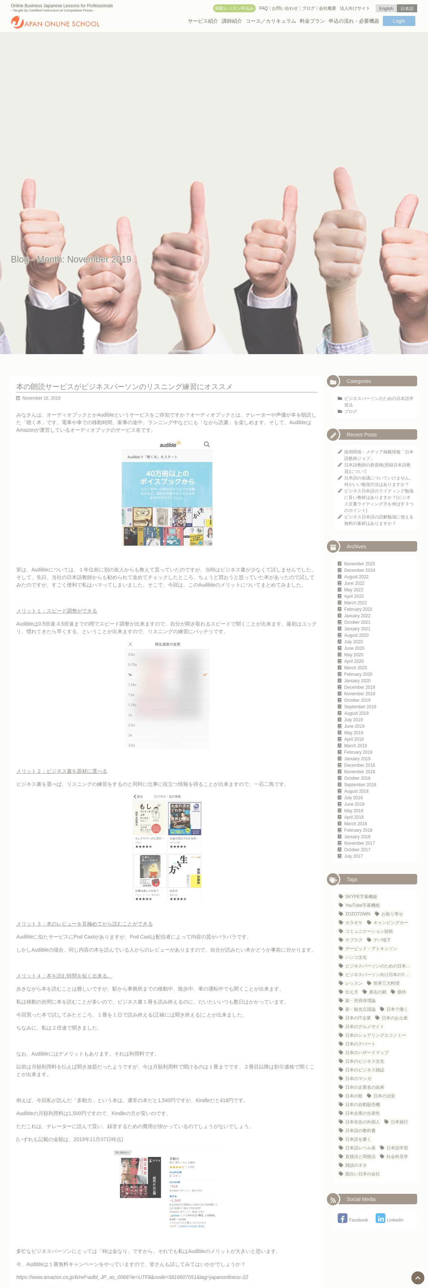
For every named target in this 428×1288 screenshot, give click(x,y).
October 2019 (357, 700)
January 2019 (357, 758)
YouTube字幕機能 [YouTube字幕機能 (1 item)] (362, 905)
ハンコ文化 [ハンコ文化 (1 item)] (356, 957)
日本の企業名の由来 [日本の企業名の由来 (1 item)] (364, 1087)
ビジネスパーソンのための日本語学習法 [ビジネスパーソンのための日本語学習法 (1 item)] (378, 966)
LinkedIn (389, 1220)
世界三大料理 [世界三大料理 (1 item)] (386, 983)
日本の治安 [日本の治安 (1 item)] (384, 1095)
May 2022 (353, 589)
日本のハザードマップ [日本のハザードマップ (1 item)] (367, 1052)
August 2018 (356, 791)
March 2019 (355, 745)
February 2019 (358, 752)
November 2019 (359, 693)
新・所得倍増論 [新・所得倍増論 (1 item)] (360, 1000)
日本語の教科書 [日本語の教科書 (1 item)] (360, 1130)
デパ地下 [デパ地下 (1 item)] (382, 940)
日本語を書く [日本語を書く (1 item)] (358, 1139)
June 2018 (354, 804)
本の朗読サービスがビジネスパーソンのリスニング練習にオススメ (124, 387)
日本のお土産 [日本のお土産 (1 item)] (395, 1018)
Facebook (353, 1220)
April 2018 (354, 817)
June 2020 (354, 648)
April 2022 (354, 596)
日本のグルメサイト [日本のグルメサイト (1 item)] (364, 1026)
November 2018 (359, 771)
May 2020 (353, 654)
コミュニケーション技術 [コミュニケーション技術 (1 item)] (369, 931)
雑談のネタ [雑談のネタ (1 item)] (356, 1165)
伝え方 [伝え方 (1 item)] (351, 992)
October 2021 (357, 622)
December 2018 (359, 765)
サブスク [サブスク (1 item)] (354, 940)
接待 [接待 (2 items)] (401, 992)
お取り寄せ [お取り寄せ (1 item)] (392, 914)
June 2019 (354, 726)
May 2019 (353, 732)
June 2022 (354, 583)
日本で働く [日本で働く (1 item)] (397, 1009)
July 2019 (353, 719)
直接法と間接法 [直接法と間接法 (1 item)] (360, 1156)
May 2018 (353, 810)
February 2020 (358, 674)
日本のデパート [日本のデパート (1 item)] (360, 1043)
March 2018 (355, 823)
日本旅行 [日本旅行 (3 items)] (399, 1121)
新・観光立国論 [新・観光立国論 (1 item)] (360, 1009)
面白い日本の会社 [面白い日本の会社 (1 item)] (362, 1173)
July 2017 (353, 856)
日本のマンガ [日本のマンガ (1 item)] (358, 1078)
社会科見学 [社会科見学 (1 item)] (397, 1156)
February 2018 (358, 830)
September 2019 (360, 706)
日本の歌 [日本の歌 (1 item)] (354, 1095)
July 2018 (353, 797)
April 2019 (354, 739)
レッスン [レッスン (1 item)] (354, 983)
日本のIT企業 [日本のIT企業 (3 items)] (358, 1018)
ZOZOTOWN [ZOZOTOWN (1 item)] (358, 914)
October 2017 (357, 849)
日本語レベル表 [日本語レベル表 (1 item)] (360, 1147)
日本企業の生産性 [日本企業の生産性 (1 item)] (362, 1113)
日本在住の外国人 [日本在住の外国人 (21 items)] (362, 1121)
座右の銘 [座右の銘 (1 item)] (377, 992)
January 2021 (357, 628)
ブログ (350, 411)
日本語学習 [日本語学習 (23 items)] (397, 1147)
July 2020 (353, 641)
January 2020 (357, 680)
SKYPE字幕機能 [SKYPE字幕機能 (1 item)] (361, 896)
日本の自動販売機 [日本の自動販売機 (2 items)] (362, 1104)
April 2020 (354, 661)
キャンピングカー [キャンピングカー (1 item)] (390, 922)
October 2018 (357, 778)
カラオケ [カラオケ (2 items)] (354, 922)
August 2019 (356, 713)
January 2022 (357, 615)
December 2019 (359, 687)
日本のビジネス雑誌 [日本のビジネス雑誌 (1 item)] (364, 1069)
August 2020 (356, 635)
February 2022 (358, 609)
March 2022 (355, 602)
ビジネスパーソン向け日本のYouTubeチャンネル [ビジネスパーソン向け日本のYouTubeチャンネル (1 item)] (378, 974)
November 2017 (359, 843)
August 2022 (356, 576)
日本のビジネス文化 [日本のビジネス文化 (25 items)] (364, 1061)
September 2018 (360, 784)
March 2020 (355, 667)
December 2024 (359, 570)
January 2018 (357, 836)
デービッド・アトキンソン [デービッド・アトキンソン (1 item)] (371, 948)
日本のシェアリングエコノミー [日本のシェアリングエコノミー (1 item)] (375, 1035)
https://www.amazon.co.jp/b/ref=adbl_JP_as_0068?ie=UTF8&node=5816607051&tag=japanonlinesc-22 (132, 1277)
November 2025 (359, 563)
